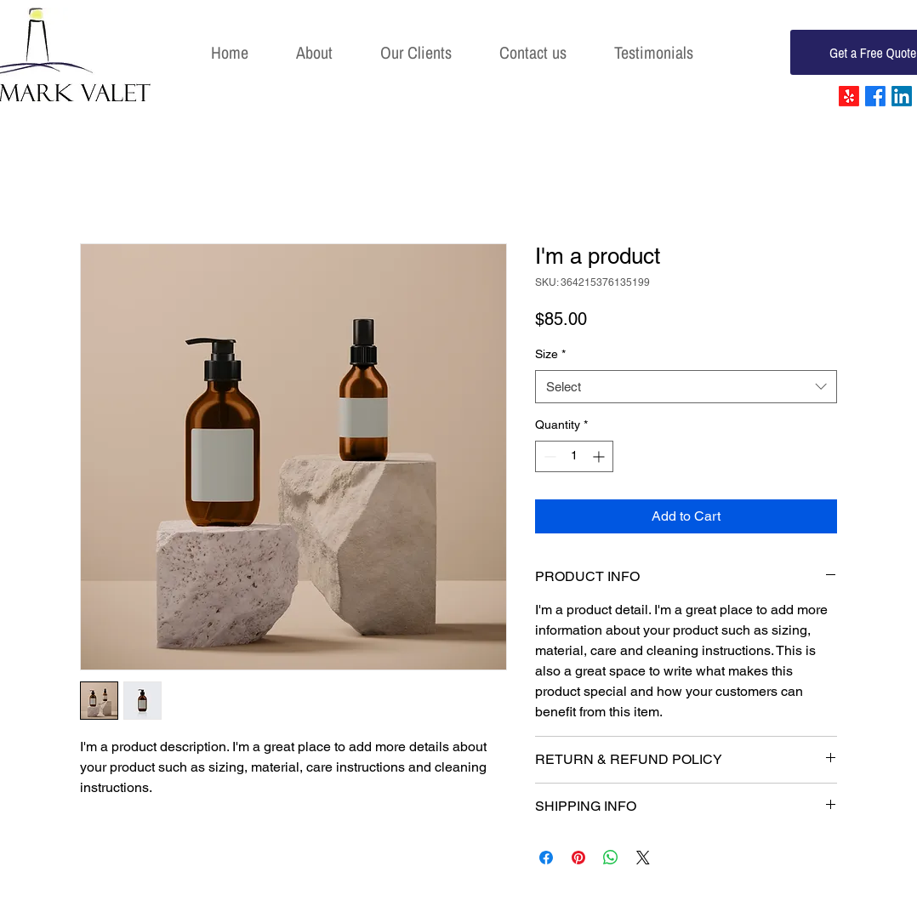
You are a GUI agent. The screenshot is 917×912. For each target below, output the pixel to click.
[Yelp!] (849, 96)
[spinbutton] (574, 456)
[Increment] (600, 456)
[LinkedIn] (901, 96)
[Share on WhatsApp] (611, 857)
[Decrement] (548, 456)
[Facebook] (875, 96)
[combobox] (686, 386)
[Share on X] (643, 857)
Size (550, 354)
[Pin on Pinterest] (578, 857)
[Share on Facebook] (546, 857)
